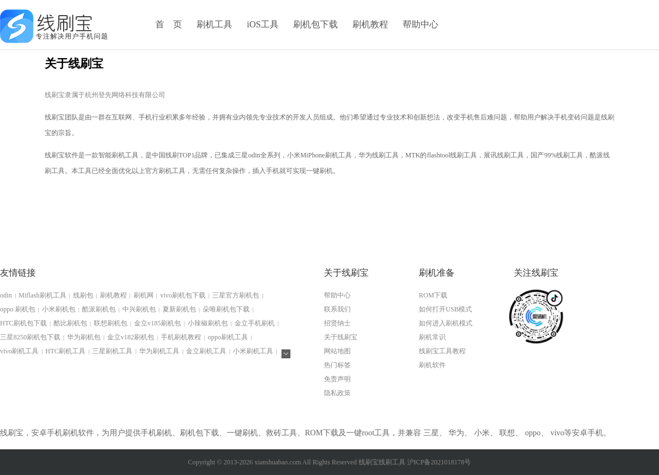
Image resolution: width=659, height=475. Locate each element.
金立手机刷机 (255, 323)
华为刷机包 (84, 337)
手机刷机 (156, 433)
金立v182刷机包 (130, 337)
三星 (431, 433)
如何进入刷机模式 (445, 323)
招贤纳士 (337, 323)
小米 (482, 433)
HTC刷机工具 (65, 351)
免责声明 (337, 379)
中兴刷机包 (139, 309)
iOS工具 (263, 24)
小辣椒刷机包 (208, 323)
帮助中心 (420, 24)
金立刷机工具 (206, 351)
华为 (456, 433)
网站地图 (337, 351)
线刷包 (83, 295)
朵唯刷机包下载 (226, 309)
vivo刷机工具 (19, 351)
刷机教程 (370, 24)
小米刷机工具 (253, 351)
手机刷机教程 (181, 337)
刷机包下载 (315, 24)
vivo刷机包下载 (183, 295)
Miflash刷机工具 (42, 295)
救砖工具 (281, 433)
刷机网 (143, 295)
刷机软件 (432, 365)
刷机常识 (432, 337)
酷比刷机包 (70, 323)
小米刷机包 (58, 309)
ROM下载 (433, 295)
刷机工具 (214, 24)
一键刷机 (242, 433)
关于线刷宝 (340, 337)
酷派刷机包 (99, 309)
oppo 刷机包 (17, 309)
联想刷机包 (110, 323)
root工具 (376, 433)
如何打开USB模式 (445, 309)
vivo (557, 433)
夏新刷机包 (179, 309)
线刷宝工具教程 (442, 351)
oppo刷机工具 (228, 337)
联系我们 (337, 309)
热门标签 (337, 365)
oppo (533, 433)
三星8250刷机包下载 (30, 337)
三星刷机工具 (112, 351)
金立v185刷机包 (157, 323)
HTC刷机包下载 (23, 323)
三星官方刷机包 (235, 295)
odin (6, 295)
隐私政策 (337, 393)
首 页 (168, 24)
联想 (507, 433)
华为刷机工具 (159, 351)
